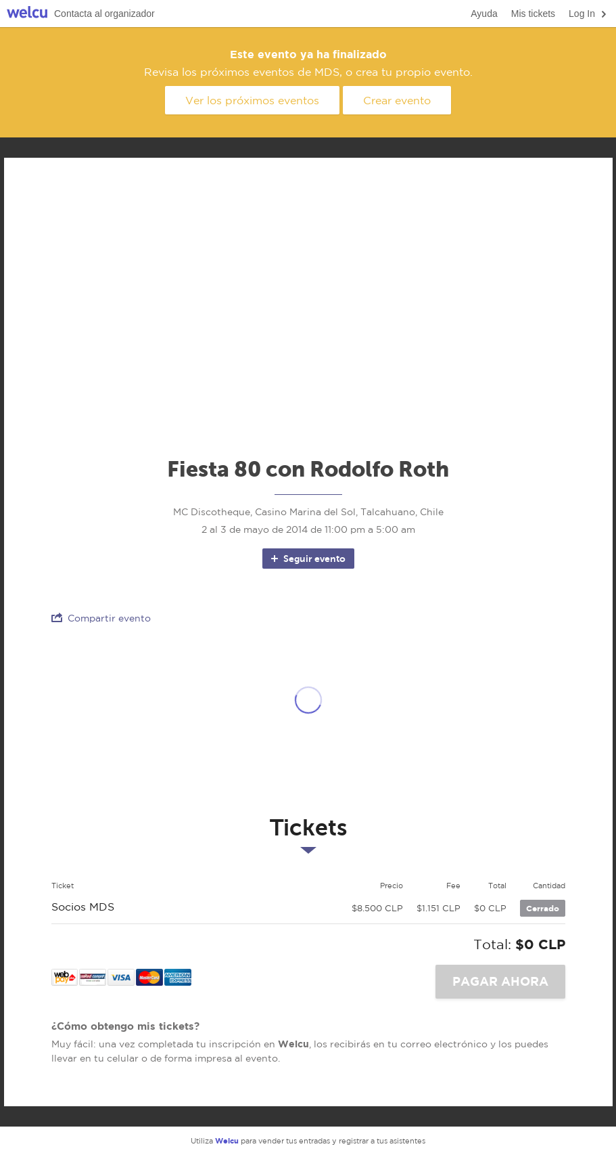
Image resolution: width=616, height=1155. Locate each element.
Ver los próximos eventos (252, 100)
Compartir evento (101, 618)
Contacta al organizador (104, 13)
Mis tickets (533, 13)
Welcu (27, 14)
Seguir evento (307, 558)
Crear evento (397, 100)
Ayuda (484, 13)
